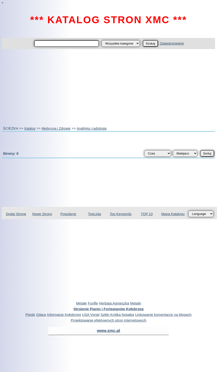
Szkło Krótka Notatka (117, 315)
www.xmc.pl (108, 330)
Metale (81, 303)
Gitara (41, 315)
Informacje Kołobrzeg (64, 315)
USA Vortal (90, 315)
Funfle (93, 303)
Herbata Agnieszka (114, 303)
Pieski (30, 315)
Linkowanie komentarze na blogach (163, 315)
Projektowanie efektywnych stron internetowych (108, 320)
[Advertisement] (109, 87)
